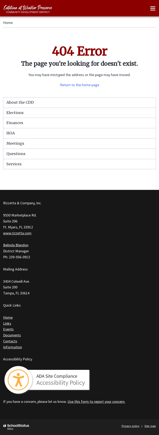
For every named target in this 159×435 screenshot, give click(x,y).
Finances (14, 122)
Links (7, 323)
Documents (12, 335)
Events (8, 329)
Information (12, 347)
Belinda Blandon (15, 245)
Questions (15, 153)
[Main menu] (153, 8)
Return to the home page (79, 84)
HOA (10, 133)
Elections (15, 112)
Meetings (15, 143)
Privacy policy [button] (130, 426)
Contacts (10, 341)
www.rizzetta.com (17, 233)
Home (8, 22)
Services (14, 164)
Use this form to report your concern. (96, 401)
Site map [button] (150, 426)
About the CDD (20, 102)
